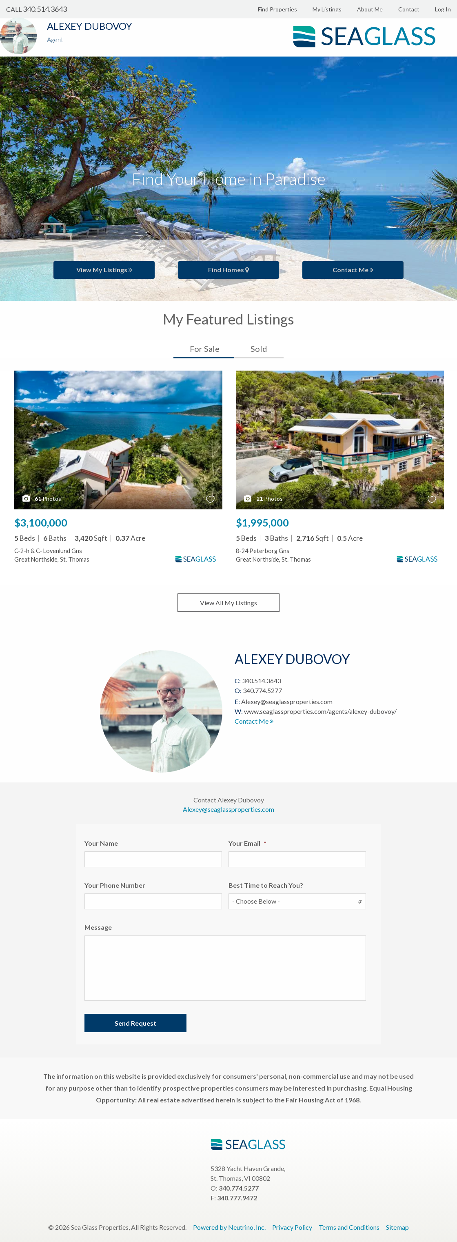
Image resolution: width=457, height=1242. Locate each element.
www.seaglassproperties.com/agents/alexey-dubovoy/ (320, 711)
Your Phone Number (114, 885)
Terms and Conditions (349, 1227)
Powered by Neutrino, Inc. (229, 1227)
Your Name (101, 843)
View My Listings (104, 269)
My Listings (327, 9)
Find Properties (277, 9)
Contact (408, 9)
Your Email (247, 843)
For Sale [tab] (205, 348)
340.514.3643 (45, 8)
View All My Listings (228, 603)
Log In (443, 9)
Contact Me (353, 269)
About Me (370, 9)
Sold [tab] (259, 348)
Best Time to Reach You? (265, 885)
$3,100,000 (40, 522)
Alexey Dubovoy (89, 26)
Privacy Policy (292, 1227)
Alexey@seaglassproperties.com (287, 701)
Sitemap (397, 1227)
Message (98, 927)
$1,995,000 (262, 522)
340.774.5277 (262, 690)
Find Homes (228, 269)
